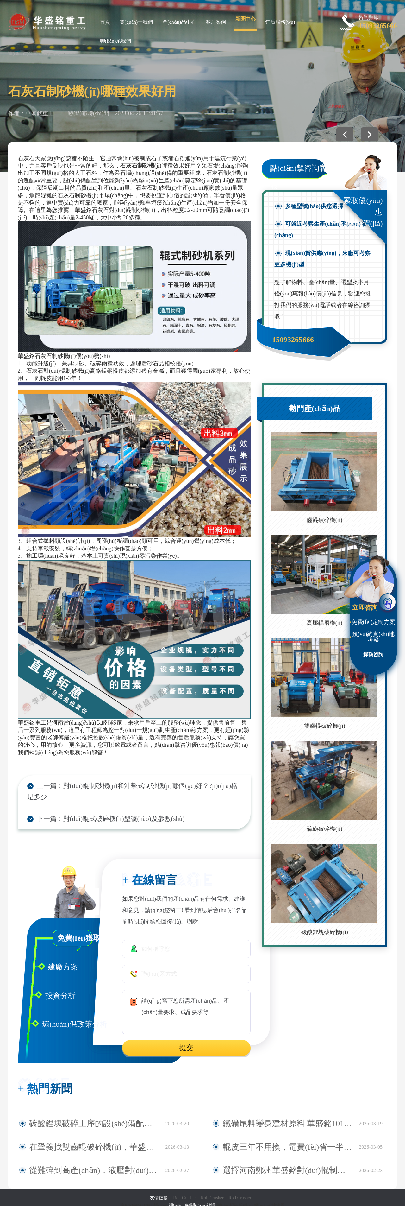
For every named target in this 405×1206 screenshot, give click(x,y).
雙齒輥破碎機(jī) (324, 726)
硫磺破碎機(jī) (324, 829)
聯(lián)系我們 (115, 41)
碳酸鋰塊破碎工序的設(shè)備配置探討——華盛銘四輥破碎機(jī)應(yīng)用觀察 (94, 1114)
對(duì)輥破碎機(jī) (235, 1196)
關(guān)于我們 (136, 22)
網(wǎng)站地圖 (269, 1196)
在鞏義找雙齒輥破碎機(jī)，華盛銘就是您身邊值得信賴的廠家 (94, 1138)
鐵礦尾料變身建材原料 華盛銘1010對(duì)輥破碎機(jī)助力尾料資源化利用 (287, 1114)
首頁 (105, 22)
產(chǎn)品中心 (179, 22)
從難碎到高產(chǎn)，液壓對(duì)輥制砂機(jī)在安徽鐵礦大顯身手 (94, 1161)
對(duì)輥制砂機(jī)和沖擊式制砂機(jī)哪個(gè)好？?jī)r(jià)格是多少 (143, 786)
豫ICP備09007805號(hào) (144, 1196)
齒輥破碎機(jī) (324, 520)
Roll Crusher (184, 1188)
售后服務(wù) (280, 22)
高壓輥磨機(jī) (324, 623)
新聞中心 (245, 19)
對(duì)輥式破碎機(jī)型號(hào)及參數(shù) (111, 809)
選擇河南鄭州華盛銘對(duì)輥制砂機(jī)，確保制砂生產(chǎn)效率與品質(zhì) (287, 1161)
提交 (186, 1039)
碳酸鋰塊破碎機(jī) (324, 932)
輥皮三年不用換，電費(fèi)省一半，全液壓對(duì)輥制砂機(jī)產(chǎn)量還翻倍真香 (287, 1138)
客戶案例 (216, 22)
